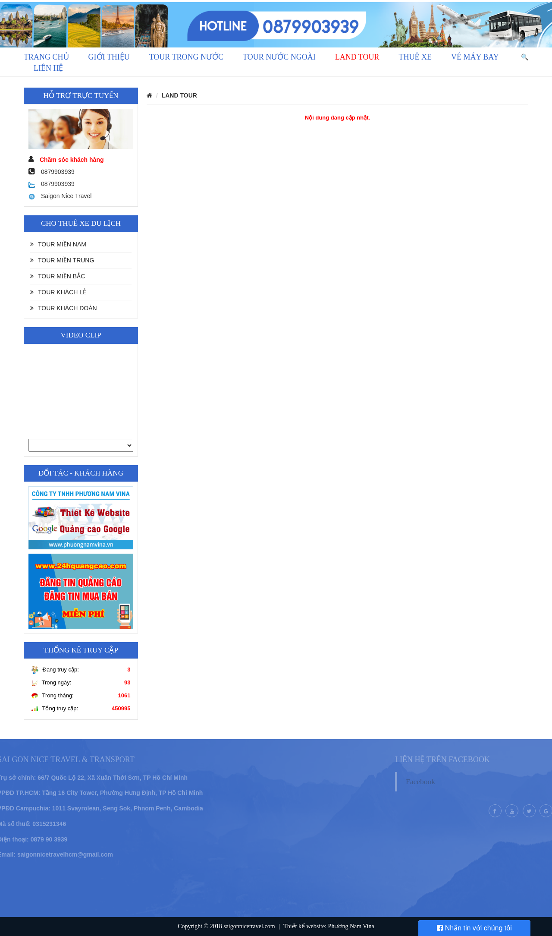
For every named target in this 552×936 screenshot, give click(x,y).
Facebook (430, 781)
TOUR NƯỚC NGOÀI (279, 57)
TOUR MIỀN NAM (58, 244)
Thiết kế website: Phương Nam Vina (328, 926)
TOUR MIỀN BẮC (57, 276)
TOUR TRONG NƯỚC (186, 57)
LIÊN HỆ (48, 68)
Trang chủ (46, 57)
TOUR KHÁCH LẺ (58, 292)
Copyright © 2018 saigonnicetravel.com (226, 926)
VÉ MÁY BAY (475, 57)
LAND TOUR (357, 57)
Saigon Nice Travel (59, 195)
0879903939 (51, 183)
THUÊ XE (415, 57)
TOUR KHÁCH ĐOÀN (63, 308)
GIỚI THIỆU (109, 57)
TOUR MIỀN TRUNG (62, 260)
